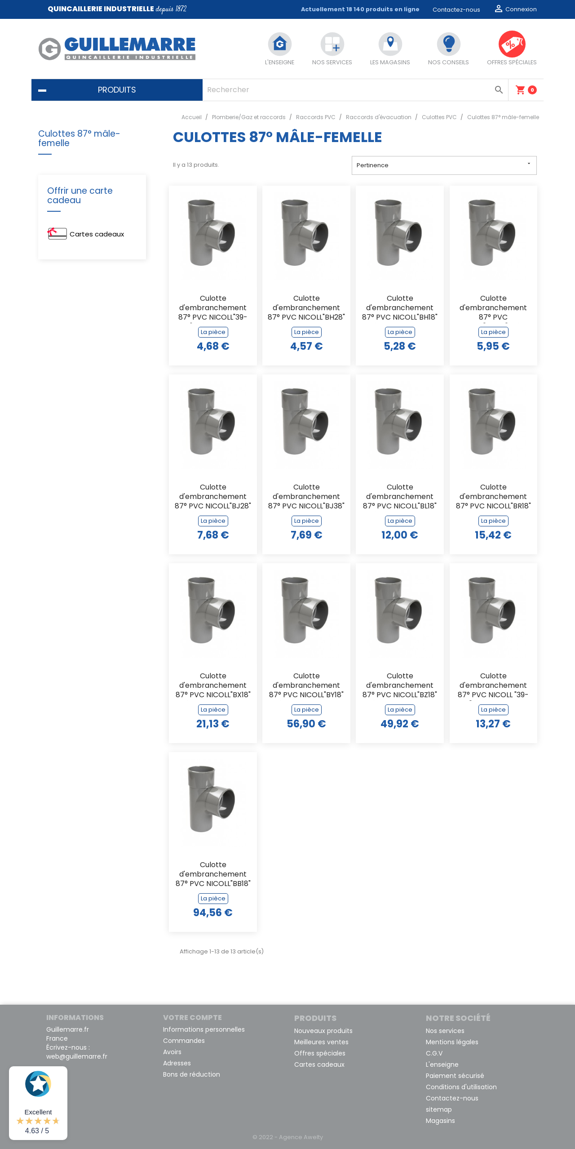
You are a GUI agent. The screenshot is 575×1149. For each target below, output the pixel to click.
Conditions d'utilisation (461, 1086)
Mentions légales (452, 1042)
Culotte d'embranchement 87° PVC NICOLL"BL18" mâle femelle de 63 (400, 497)
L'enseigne (442, 1064)
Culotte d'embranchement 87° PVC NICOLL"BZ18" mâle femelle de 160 (400, 686)
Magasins (440, 1120)
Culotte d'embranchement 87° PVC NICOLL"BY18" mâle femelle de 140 (306, 686)
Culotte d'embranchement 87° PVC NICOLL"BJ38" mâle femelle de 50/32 (306, 497)
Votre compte (192, 1017)
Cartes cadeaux (97, 234)
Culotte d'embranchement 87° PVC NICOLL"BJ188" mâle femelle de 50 (493, 308)
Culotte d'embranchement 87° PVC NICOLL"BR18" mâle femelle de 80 (493, 497)
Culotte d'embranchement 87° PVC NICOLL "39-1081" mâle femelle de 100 (493, 686)
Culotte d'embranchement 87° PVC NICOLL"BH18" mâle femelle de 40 (400, 308)
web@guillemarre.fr (76, 1056)
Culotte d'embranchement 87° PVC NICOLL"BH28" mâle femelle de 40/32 (306, 308)
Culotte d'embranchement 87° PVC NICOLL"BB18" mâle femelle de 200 (213, 875)
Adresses (177, 1063)
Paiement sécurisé (455, 1075)
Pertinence (444, 164)
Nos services (445, 1030)
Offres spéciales (319, 1053)
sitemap (439, 1109)
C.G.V (434, 1053)
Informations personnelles (204, 1029)
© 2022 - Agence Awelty (287, 1137)
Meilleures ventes (321, 1042)
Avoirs (172, 1051)
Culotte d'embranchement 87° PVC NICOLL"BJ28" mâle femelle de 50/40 (213, 497)
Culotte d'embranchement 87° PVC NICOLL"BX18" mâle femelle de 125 (213, 686)
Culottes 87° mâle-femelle (79, 138)
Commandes (184, 1040)
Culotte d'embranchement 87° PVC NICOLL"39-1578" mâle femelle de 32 (213, 308)
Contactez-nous (456, 9)
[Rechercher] (355, 90)
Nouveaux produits (323, 1030)
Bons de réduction (191, 1074)
